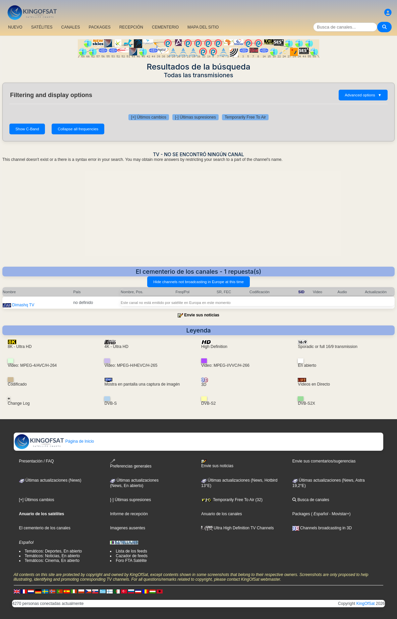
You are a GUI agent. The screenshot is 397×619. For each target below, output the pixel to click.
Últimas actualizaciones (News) (50, 480)
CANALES (70, 27)
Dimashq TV (23, 305)
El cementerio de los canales (44, 528)
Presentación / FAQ (36, 461)
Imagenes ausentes (127, 528)
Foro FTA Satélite (131, 560)
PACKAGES (100, 27)
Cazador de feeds (132, 556)
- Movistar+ (338, 514)
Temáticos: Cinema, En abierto (52, 560)
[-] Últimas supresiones (195, 117)
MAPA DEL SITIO (203, 27)
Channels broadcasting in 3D (322, 528)
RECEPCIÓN (131, 27)
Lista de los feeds (131, 551)
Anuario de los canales (221, 514)
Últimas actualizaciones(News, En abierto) (134, 483)
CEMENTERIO (165, 27)
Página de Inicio (54, 441)
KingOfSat (365, 603)
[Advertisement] (198, 216)
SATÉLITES (42, 27)
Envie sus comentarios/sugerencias (324, 461)
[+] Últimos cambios (148, 117)
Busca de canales (310, 499)
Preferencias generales (130, 464)
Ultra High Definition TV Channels (237, 528)
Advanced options (363, 95)
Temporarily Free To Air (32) (232, 499)
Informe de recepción (129, 514)
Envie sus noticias (201, 315)
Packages (301, 514)
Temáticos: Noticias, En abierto (52, 556)
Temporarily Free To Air (245, 117)
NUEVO (15, 27)
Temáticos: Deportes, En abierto (53, 551)
